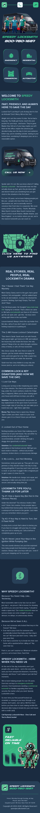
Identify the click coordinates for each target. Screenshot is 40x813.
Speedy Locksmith (8, 187)
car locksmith (15, 312)
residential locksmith (19, 445)
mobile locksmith (25, 610)
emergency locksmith (25, 683)
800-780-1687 (20, 41)
